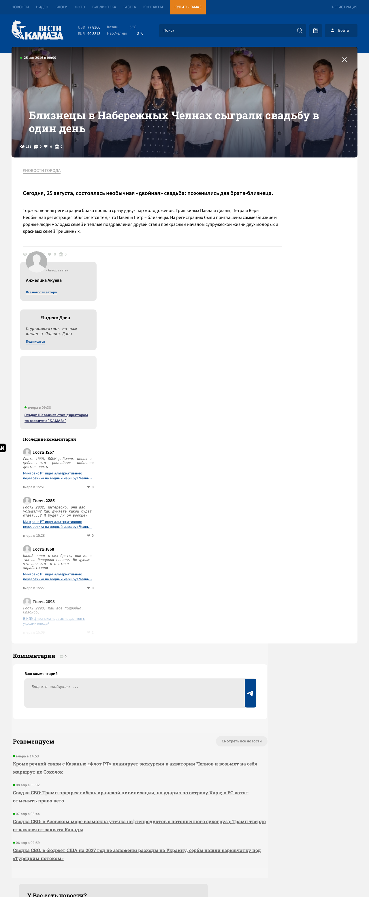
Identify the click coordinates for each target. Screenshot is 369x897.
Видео (42, 7)
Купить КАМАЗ (188, 7)
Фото (80, 7)
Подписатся (287, 245)
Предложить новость (300, 670)
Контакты (153, 7)
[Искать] (299, 30)
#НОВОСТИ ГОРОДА (45, 190)
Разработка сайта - (335, 881)
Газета (129, 7)
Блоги (61, 7)
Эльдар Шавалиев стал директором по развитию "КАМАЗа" (308, 321)
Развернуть (185, 858)
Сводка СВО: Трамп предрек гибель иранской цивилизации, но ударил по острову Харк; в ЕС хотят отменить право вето (118, 706)
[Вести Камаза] (37, 30)
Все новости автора (293, 196)
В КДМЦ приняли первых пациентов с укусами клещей (306, 525)
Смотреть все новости (202, 651)
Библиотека (104, 7)
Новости (20, 7)
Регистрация (344, 7)
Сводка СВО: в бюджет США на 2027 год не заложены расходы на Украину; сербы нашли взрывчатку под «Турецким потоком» (115, 764)
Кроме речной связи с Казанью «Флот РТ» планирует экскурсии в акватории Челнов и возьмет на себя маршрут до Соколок (114, 678)
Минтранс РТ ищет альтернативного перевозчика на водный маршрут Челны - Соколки (309, 380)
